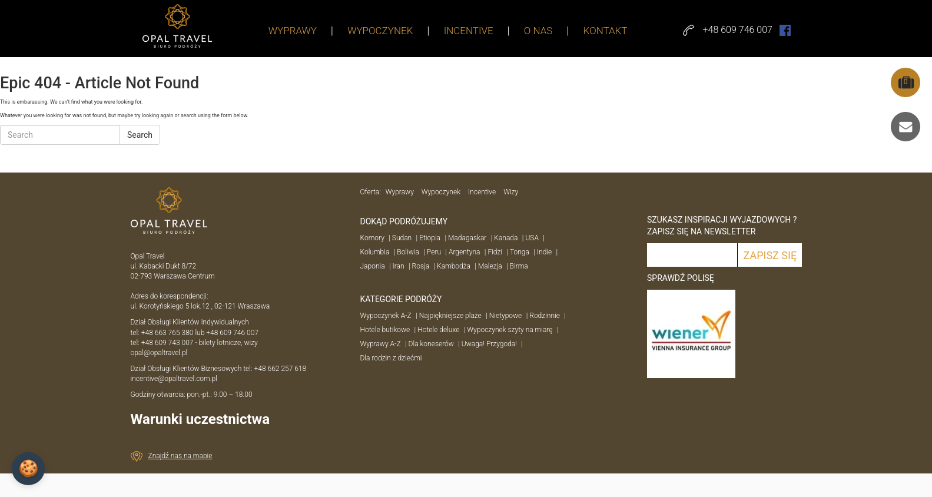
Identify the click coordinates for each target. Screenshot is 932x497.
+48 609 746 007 (232, 333)
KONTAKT (605, 31)
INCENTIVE (468, 31)
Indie (544, 252)
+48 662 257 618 (281, 369)
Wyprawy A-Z (380, 344)
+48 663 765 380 (167, 333)
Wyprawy (400, 192)
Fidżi (494, 252)
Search (139, 135)
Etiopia (429, 238)
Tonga (519, 252)
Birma (519, 266)
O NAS (538, 31)
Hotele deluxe (438, 330)
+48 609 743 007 (167, 343)
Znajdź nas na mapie (180, 456)
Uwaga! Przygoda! (489, 344)
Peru (434, 252)
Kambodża (453, 266)
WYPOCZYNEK (380, 31)
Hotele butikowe (385, 330)
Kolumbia (375, 252)
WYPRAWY (292, 31)
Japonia (372, 266)
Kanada (506, 238)
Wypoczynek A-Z (386, 316)
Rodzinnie (544, 316)
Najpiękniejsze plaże (450, 316)
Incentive (482, 192)
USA (532, 238)
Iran (398, 266)
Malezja (490, 266)
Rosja (421, 266)
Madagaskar (467, 238)
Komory (372, 238)
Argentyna (464, 252)
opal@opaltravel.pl (159, 353)
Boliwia (408, 252)
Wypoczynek (441, 192)
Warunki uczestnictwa (200, 419)
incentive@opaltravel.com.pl (174, 379)
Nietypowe (505, 316)
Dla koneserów (431, 344)
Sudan (402, 238)
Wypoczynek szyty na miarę (509, 330)
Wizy (510, 192)
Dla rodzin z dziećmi (391, 358)
